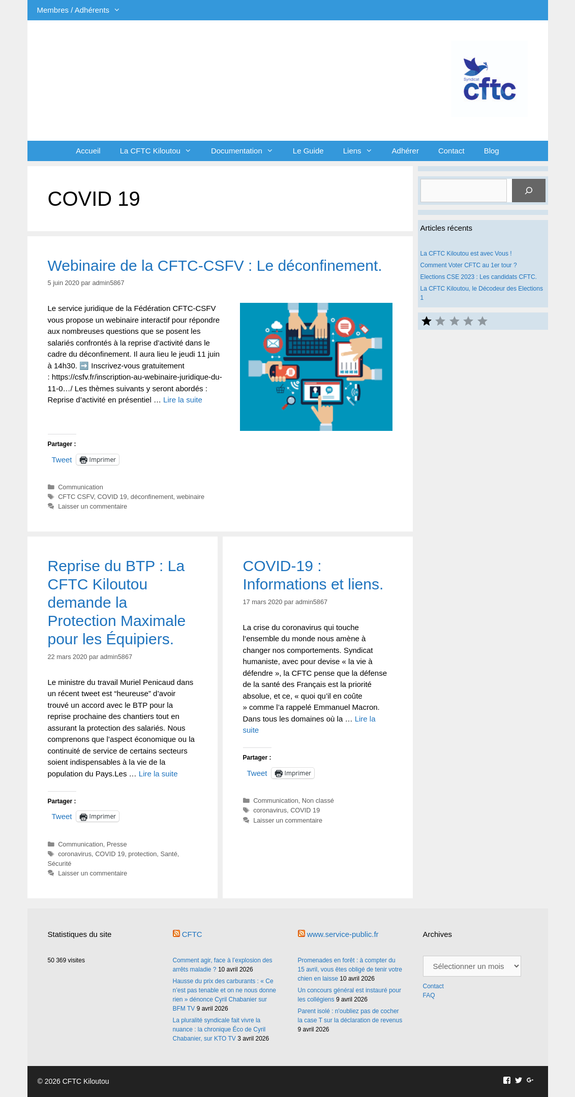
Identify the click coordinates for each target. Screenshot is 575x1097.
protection (142, 854)
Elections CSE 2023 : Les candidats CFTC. (478, 276)
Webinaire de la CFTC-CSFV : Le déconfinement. (215, 265)
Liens (362, 151)
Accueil (88, 150)
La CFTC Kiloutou (160, 151)
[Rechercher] (529, 190)
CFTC (192, 934)
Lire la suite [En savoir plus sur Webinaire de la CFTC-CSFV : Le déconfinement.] (182, 399)
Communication (80, 487)
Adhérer (405, 150)
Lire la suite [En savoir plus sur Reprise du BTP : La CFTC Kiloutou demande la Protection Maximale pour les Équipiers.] (158, 773)
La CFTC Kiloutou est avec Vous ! (466, 253)
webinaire (191, 496)
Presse (117, 844)
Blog (491, 150)
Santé (168, 854)
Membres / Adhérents (84, 10)
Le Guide (308, 150)
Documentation (247, 151)
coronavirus (75, 854)
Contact (451, 150)
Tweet (62, 459)
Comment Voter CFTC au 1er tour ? (468, 265)
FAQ (429, 995)
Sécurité (60, 863)
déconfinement (152, 496)
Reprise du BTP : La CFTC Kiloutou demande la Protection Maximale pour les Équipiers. (117, 602)
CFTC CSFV (76, 496)
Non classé (318, 800)
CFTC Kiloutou (172, 62)
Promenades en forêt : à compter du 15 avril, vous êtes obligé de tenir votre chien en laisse (350, 969)
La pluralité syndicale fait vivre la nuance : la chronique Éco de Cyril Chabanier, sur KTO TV (219, 1029)
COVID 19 (112, 496)
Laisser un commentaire (92, 506)
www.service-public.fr (343, 934)
